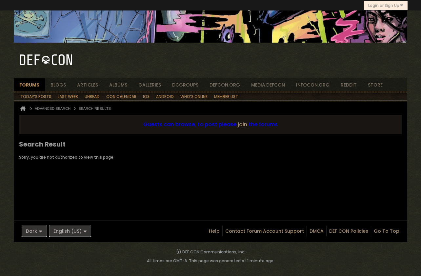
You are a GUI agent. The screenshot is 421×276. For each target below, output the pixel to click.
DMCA (317, 231)
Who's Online (194, 96)
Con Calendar (121, 96)
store (375, 85)
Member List (226, 96)
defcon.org (225, 85)
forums (29, 85)
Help (214, 231)
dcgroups (185, 85)
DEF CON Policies (348, 231)
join (242, 124)
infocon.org (313, 85)
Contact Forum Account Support (264, 231)
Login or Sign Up (385, 5)
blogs (58, 85)
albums (118, 85)
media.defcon (268, 85)
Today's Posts (35, 96)
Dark (34, 231)
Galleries (149, 85)
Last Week (68, 96)
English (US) (70, 231)
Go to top (386, 231)
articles (87, 85)
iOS (146, 96)
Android (165, 96)
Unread (92, 96)
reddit (349, 85)
